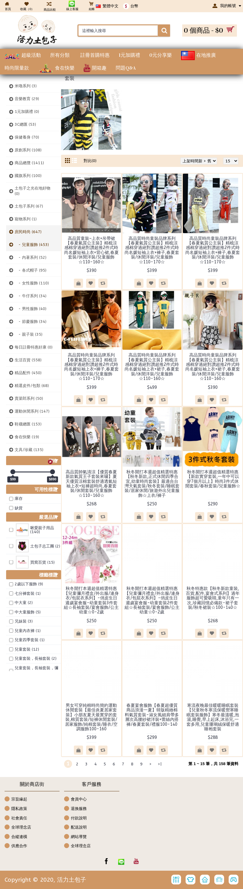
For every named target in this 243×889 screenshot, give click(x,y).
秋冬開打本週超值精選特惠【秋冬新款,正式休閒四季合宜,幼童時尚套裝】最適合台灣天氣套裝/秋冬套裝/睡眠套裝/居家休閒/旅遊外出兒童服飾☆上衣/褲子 (152, 483)
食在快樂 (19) (27, 437)
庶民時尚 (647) (28, 231)
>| (159, 764)
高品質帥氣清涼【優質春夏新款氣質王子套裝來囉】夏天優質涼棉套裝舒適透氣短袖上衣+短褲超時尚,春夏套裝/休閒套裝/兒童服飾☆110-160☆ (91, 483)
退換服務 (75, 808)
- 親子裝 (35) (28, 334)
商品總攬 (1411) (29, 163)
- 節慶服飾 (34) (30, 321)
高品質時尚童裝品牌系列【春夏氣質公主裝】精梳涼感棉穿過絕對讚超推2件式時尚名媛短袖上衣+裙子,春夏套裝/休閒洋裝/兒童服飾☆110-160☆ (152, 366)
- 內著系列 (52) (30, 257)
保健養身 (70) (27, 137)
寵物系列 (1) (26, 219)
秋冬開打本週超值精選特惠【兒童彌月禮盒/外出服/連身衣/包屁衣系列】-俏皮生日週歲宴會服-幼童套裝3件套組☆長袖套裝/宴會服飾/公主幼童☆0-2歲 (91, 600)
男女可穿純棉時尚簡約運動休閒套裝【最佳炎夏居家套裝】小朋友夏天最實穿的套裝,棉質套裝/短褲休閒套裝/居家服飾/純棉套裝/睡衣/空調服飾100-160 (91, 717)
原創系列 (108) (28, 150)
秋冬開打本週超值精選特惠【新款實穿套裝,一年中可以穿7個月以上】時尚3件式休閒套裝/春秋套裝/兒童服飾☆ (212, 479)
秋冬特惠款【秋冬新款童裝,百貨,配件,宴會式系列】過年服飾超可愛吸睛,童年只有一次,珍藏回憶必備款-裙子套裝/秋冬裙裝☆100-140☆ (213, 598)
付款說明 (75, 818)
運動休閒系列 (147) (32, 411)
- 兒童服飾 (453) (32, 244)
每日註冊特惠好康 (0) (34, 347)
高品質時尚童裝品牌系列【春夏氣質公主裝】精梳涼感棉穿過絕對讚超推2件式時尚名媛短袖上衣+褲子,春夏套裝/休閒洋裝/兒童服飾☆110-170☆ (152, 250)
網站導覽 (75, 836)
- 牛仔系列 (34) (30, 296)
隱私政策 (16, 808)
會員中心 (75, 799)
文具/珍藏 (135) (29, 449)
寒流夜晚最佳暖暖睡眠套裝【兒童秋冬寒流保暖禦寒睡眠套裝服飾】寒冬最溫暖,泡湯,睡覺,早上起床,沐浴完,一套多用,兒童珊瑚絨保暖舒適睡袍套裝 (213, 717)
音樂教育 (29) (27, 98)
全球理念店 (18, 827)
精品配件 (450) (28, 372)
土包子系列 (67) (29, 206)
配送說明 (75, 827)
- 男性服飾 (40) (30, 308)
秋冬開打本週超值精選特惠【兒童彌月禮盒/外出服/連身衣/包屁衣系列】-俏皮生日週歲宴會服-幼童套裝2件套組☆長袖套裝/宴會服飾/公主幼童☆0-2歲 (152, 600)
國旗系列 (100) (28, 175)
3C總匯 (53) (25, 124)
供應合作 (16, 846)
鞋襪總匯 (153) (28, 424)
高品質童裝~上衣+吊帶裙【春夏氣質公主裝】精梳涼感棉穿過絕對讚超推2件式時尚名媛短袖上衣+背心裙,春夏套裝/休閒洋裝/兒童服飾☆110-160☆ (91, 250)
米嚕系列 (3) (26, 86)
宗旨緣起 (16, 799)
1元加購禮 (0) (27, 111)
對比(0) (90, 160)
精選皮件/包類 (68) (32, 385)
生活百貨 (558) (28, 360)
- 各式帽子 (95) (30, 270)
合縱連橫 (16, 836)
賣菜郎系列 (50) (29, 398)
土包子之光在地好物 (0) (32, 191)
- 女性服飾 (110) (32, 283)
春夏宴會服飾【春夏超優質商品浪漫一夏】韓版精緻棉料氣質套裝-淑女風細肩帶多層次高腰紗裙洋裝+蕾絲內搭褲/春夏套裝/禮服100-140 (152, 715)
